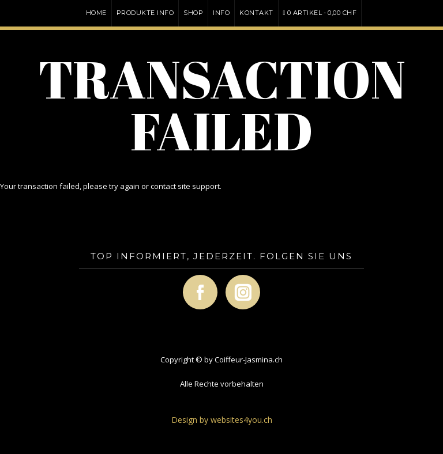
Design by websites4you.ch (221, 419)
